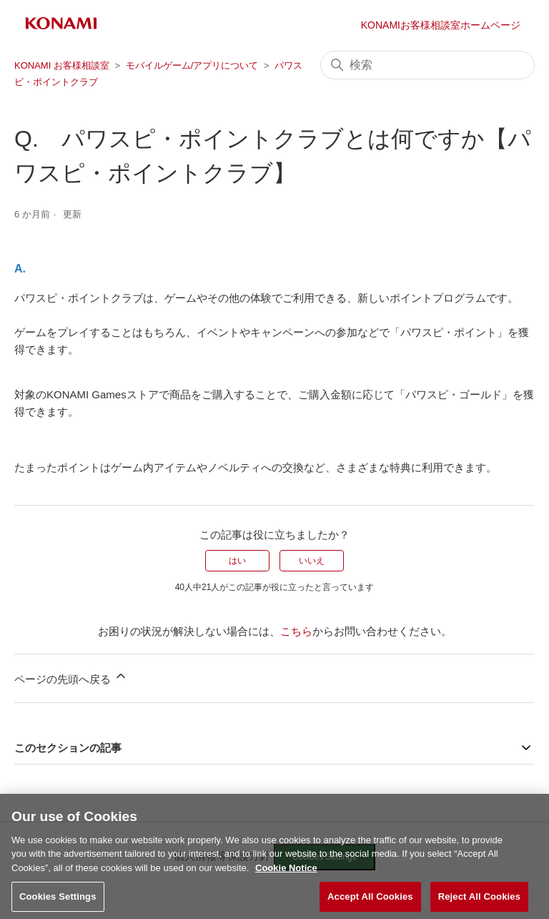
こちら (296, 631)
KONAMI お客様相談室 (61, 65)
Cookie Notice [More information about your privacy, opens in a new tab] (286, 875)
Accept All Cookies (370, 903)
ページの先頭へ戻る (71, 677)
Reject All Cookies (479, 903)
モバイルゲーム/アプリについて (192, 65)
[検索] (427, 65)
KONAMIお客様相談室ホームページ (440, 25)
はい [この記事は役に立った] (237, 561)
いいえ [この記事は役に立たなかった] (312, 561)
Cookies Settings (58, 903)
